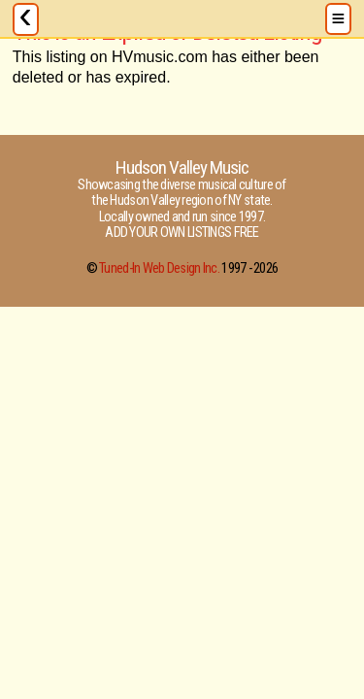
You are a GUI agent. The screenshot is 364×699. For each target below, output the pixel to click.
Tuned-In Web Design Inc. (159, 268)
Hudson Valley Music (182, 167)
